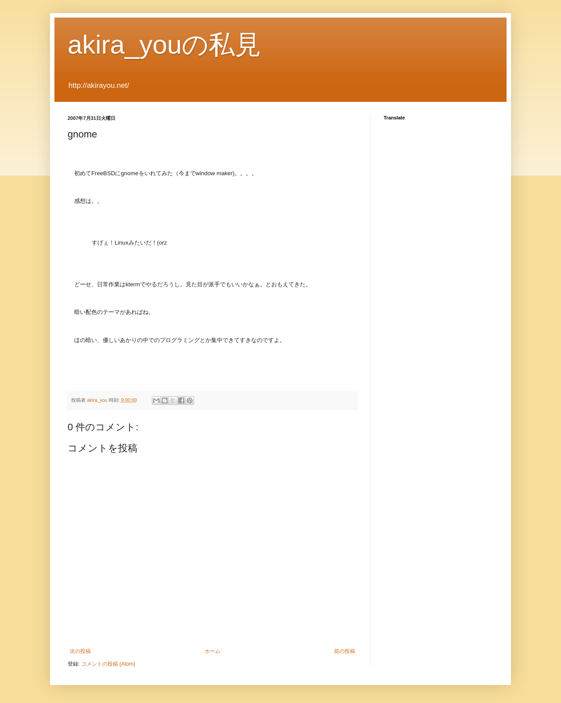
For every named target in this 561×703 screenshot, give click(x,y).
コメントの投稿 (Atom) (108, 664)
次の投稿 (80, 651)
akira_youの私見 (164, 44)
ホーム (212, 651)
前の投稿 (344, 651)
